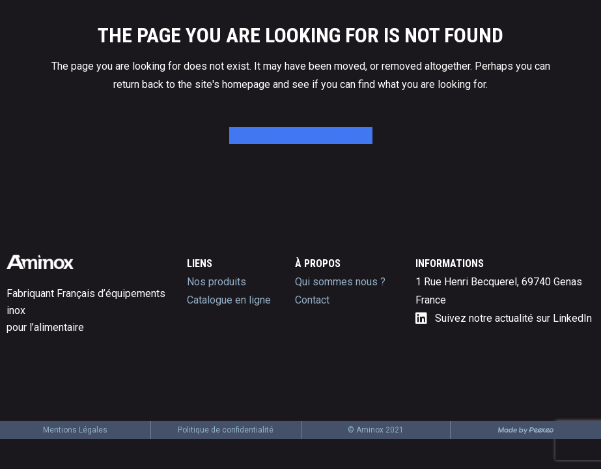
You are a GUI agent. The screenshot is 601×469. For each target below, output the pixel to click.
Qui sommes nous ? (340, 282)
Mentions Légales (75, 429)
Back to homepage (300, 137)
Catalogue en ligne (229, 300)
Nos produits (216, 282)
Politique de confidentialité (225, 429)
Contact (312, 300)
